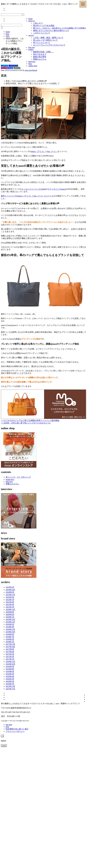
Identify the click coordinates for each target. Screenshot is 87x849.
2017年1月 (10, 659)
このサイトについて (41, 33)
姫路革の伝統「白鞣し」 (43, 52)
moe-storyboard (31, 70)
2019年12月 (10, 619)
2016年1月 (10, 684)
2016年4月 (10, 676)
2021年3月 (10, 605)
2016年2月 (10, 681)
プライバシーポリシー (15, 731)
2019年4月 (10, 627)
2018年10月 (10, 632)
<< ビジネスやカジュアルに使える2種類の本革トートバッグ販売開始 (30, 420)
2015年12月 (10, 686)
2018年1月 (10, 642)
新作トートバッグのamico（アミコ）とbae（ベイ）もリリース (27, 196)
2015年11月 (10, 689)
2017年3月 (10, 654)
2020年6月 (10, 614)
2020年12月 (10, 610)
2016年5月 (10, 674)
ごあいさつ (38, 23)
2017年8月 (10, 649)
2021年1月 (10, 607)
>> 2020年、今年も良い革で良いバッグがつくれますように (26, 423)
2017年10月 (10, 647)
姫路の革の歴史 (39, 57)
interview (31, 62)
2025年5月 (10, 587)
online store (32, 66)
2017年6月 (10, 652)
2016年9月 (10, 667)
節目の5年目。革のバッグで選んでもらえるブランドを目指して (33, 83)
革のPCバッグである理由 (43, 26)
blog (30, 64)
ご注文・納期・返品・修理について (48, 38)
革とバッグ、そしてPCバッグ (18, 477)
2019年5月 (10, 624)
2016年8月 (10, 669)
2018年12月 (10, 629)
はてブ (10, 68)
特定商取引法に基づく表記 (17, 729)
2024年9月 (10, 592)
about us (31, 21)
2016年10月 (10, 664)
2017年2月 (10, 657)
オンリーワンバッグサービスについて (49, 45)
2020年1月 (10, 617)
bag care (31, 47)
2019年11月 (10, 622)
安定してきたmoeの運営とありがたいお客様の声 (26, 81)
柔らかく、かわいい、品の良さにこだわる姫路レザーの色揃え (59, 28)
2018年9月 (10, 634)
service (31, 35)
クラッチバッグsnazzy (57, 189)
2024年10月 (10, 590)
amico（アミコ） (38, 151)
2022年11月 (10, 595)
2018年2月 (10, 639)
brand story (10, 479)
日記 (7, 36)
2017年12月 (10, 644)
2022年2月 (10, 597)
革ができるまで (39, 54)
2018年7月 (10, 637)
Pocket (4, 68)
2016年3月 (10, 679)
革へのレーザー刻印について (45, 40)
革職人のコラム (39, 59)
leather (31, 49)
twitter (4, 66)
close (4, 745)
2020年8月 (10, 612)
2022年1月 (10, 600)
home (30, 19)
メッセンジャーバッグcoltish (34, 189)
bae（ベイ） (52, 151)
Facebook (13, 66)
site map (9, 725)
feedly (17, 68)
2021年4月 (10, 602)
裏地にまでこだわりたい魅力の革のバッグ (51, 30)
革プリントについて (41, 43)
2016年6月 (10, 671)
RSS (7, 727)
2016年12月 (10, 662)
